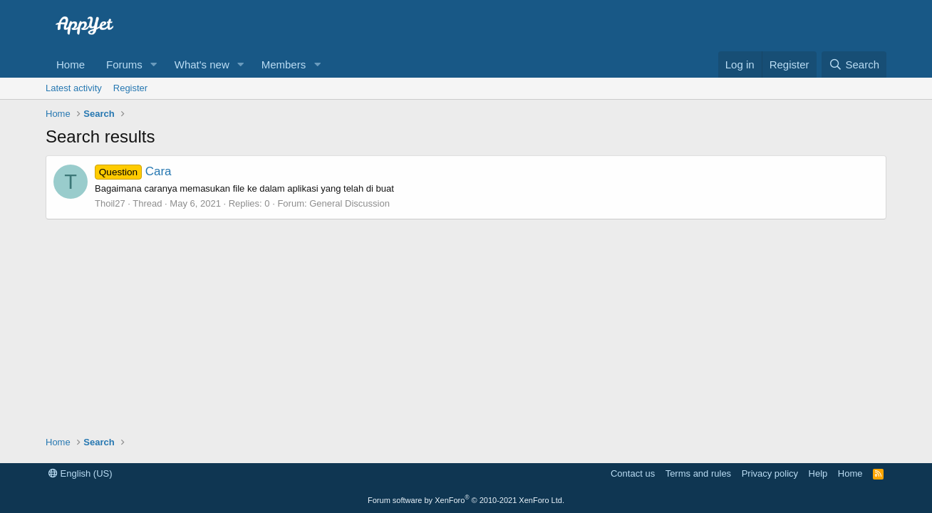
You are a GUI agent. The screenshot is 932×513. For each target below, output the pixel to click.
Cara (133, 171)
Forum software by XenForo (466, 500)
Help (818, 473)
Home (70, 64)
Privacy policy (770, 473)
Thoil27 (110, 203)
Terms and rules (698, 473)
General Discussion (349, 203)
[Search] (854, 64)
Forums (124, 64)
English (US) (80, 473)
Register (130, 88)
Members (284, 64)
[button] (154, 64)
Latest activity (74, 88)
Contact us (633, 473)
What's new (202, 64)
